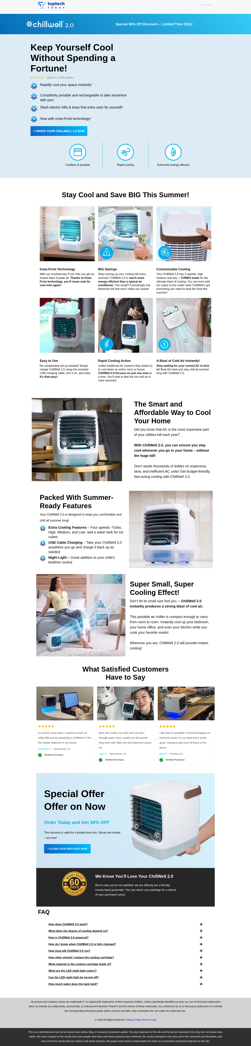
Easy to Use (49, 361)
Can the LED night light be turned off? (73, 977)
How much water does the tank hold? (73, 984)
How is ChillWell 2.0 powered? (68, 937)
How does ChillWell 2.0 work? (68, 924)
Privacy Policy (133, 1020)
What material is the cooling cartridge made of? (79, 964)
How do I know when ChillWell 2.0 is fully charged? (82, 944)
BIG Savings (108, 269)
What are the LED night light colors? (72, 971)
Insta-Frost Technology (59, 269)
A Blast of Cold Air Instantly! (179, 361)
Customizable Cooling (174, 269)
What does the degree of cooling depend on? (78, 931)
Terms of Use (149, 1020)
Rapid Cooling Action (115, 361)
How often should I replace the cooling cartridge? (81, 957)
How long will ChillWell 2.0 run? (69, 951)
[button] (125, 924)
